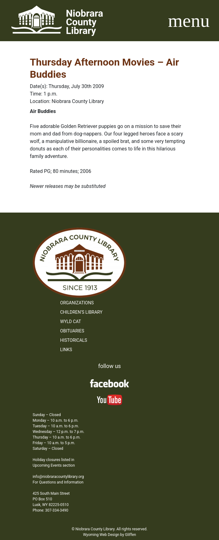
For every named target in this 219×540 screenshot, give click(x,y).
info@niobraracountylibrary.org (58, 476)
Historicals (73, 340)
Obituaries (72, 330)
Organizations (77, 302)
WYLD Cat (70, 321)
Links (66, 349)
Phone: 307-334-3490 (50, 510)
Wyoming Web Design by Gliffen (109, 535)
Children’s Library (81, 312)
